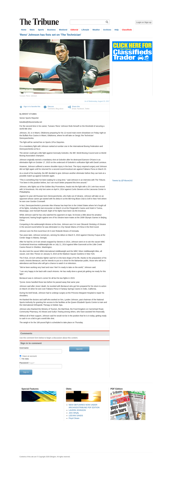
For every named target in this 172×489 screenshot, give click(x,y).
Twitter (87, 109)
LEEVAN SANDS (76, 415)
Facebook (80, 109)
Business (51, 30)
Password (26, 363)
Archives (107, 30)
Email (74, 109)
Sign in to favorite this (32, 106)
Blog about (59, 109)
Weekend (63, 30)
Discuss (51, 106)
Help (116, 30)
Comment (51, 109)
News (32, 30)
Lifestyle (85, 30)
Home (23, 30)
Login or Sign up (143, 22)
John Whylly (74, 413)
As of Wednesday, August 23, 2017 (97, 101)
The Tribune (39, 21)
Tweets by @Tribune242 (122, 180)
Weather (96, 30)
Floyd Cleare (74, 418)
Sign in (26, 372)
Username (24, 348)
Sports (41, 30)
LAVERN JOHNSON (77, 410)
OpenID (79, 349)
